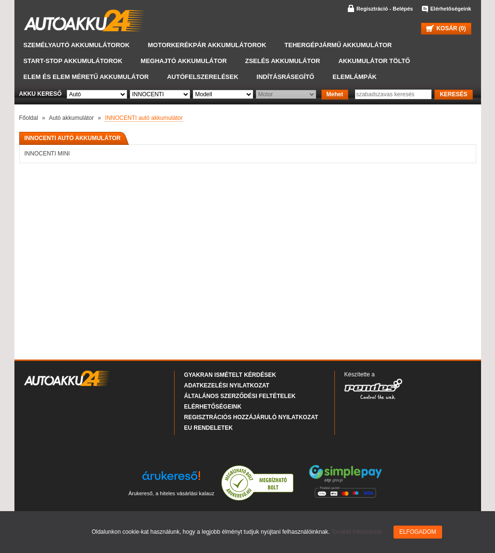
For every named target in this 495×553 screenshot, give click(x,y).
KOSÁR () (446, 28)
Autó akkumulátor (71, 118)
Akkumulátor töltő (374, 60)
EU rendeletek (208, 427)
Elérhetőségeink (451, 9)
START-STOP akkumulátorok (73, 60)
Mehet (335, 94)
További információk (356, 531)
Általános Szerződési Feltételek (240, 396)
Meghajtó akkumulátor (183, 60)
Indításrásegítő (285, 76)
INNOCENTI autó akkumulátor (143, 118)
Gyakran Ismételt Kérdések (230, 375)
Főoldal (28, 118)
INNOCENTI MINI (47, 153)
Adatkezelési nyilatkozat (226, 385)
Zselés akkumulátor (282, 60)
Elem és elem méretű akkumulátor (86, 76)
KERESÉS (453, 94)
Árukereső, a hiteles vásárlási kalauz (171, 493)
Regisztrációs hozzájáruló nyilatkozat (251, 417)
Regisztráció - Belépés (384, 9)
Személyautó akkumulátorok (77, 45)
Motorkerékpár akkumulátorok (207, 45)
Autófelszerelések (202, 76)
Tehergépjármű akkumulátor (338, 45)
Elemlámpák (354, 76)
